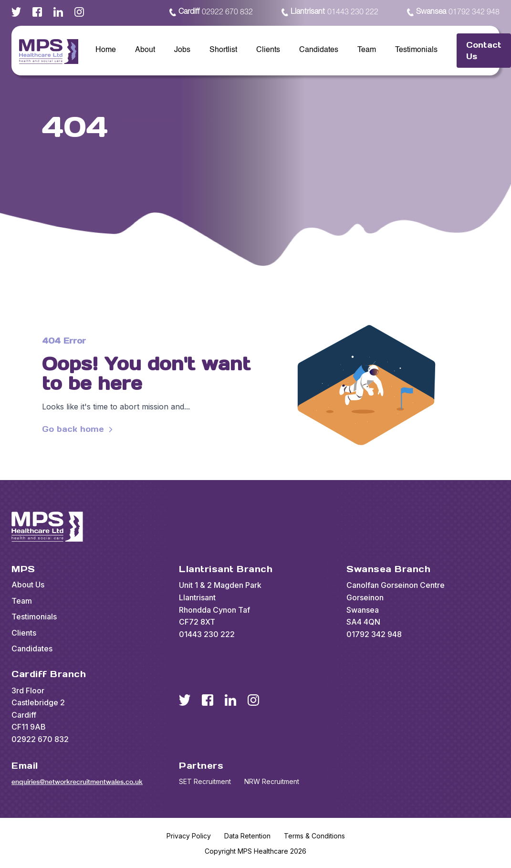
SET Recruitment (205, 781)
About (145, 50)
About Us (27, 584)
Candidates (318, 50)
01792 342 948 (453, 12)
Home (105, 50)
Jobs (182, 50)
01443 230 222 (330, 12)
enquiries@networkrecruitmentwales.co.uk (77, 781)
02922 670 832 (211, 12)
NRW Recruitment (271, 781)
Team (366, 50)
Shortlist (223, 50)
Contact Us (483, 50)
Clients (268, 50)
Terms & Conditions (314, 836)
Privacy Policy (189, 836)
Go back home (78, 429)
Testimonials (416, 50)
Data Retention (247, 836)
